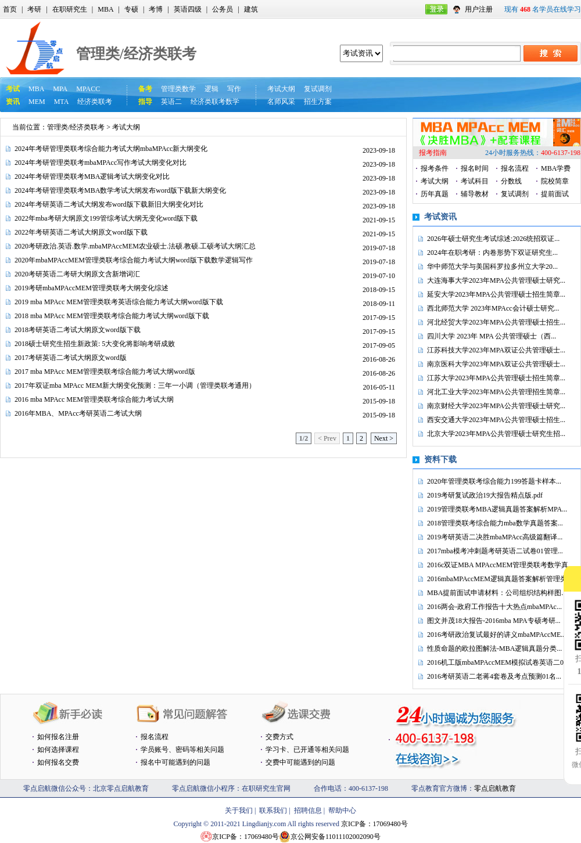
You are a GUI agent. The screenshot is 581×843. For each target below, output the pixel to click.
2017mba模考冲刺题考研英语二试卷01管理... (495, 551)
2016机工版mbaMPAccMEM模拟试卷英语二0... (498, 662)
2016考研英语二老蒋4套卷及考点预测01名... (494, 676)
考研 (34, 9)
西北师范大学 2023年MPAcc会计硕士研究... (493, 308)
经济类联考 (94, 102)
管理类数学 (178, 89)
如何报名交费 (58, 762)
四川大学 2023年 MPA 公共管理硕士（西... (491, 336)
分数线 (511, 181)
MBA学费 (556, 168)
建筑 (251, 9)
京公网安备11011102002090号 (335, 837)
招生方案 (318, 102)
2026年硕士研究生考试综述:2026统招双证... (493, 239)
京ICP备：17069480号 (374, 824)
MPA (60, 89)
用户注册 (479, 9)
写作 (234, 89)
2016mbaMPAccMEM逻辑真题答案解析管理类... (499, 579)
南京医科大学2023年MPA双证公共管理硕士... (496, 364)
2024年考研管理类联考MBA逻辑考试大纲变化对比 (92, 176)
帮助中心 (342, 810)
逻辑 (211, 89)
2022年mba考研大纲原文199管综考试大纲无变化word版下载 (106, 218)
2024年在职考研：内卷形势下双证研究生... (492, 252)
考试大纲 (281, 89)
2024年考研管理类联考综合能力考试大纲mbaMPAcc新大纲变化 (111, 149)
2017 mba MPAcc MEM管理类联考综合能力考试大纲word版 (105, 372)
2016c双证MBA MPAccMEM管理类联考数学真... (500, 565)
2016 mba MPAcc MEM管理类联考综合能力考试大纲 (94, 399)
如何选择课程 (58, 749)
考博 (156, 9)
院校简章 (555, 181)
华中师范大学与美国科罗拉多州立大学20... (492, 266)
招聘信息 (308, 810)
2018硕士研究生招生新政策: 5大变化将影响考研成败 (95, 344)
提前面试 (555, 194)
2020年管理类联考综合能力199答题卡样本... (494, 481)
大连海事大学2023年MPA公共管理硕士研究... (496, 280)
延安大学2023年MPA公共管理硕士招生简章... (496, 294)
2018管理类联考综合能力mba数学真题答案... (495, 523)
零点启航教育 (495, 788)
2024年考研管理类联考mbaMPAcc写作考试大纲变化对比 (101, 162)
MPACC (88, 89)
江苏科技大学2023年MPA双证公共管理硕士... (496, 350)
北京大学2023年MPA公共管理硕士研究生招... (496, 434)
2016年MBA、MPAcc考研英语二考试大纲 (78, 413)
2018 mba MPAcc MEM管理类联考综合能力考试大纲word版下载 (112, 316)
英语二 (171, 102)
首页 (10, 9)
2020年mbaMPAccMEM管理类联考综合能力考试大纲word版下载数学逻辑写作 (134, 260)
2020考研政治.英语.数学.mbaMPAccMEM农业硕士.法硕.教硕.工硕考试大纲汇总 (135, 246)
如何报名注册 (58, 737)
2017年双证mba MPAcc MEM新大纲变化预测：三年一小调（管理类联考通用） (135, 385)
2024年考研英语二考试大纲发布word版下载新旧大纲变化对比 (109, 204)
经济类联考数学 (215, 102)
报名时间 (475, 168)
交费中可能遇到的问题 (300, 762)
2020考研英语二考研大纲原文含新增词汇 (77, 274)
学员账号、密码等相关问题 (182, 749)
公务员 (222, 9)
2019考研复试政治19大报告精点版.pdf (485, 495)
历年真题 (435, 194)
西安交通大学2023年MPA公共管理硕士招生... (496, 420)
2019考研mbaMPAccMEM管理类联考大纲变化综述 (91, 288)
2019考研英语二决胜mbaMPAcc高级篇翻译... (494, 537)
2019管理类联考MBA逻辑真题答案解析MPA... (497, 509)
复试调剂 (318, 89)
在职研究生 (69, 9)
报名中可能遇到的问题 (175, 762)
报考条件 (435, 168)
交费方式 (279, 737)
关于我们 (239, 810)
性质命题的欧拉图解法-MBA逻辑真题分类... (494, 648)
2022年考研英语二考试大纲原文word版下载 (81, 232)
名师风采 (281, 102)
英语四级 (188, 9)
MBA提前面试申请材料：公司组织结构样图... (496, 593)
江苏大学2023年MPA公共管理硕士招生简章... (496, 378)
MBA (105, 9)
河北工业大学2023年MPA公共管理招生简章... (496, 392)
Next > (383, 438)
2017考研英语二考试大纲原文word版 (71, 358)
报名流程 (515, 168)
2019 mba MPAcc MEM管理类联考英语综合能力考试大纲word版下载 (119, 302)
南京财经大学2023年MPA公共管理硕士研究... (496, 406)
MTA (61, 102)
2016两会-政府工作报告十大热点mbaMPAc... (494, 607)
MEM (36, 102)
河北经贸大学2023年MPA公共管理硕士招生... (496, 322)
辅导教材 (475, 194)
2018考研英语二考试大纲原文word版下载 (78, 330)
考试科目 (475, 181)
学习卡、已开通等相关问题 (307, 749)
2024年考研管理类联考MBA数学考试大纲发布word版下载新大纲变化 (120, 190)
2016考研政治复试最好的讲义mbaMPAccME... (496, 635)
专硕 (131, 9)
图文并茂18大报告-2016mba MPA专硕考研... (494, 621)
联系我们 (273, 810)
